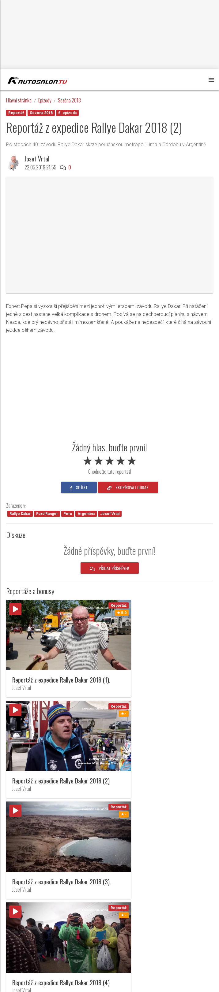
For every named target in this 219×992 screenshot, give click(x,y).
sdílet (79, 487)
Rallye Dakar (20, 514)
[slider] (109, 459)
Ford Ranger (47, 514)
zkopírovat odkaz (128, 487)
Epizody (44, 100)
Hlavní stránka (19, 100)
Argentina (86, 514)
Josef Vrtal (37, 158)
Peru (67, 514)
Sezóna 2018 (69, 100)
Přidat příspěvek (110, 568)
